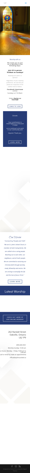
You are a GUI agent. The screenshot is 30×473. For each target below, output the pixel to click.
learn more (15, 142)
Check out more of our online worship (15, 318)
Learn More (15, 282)
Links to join (15, 106)
